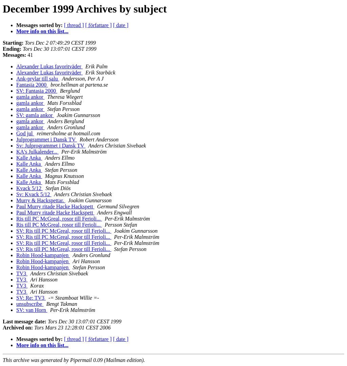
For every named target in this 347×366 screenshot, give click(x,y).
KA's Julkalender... (37, 152)
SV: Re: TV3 (31, 298)
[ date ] (120, 25)
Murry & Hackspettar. (40, 200)
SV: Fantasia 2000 (36, 91)
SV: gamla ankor (35, 115)
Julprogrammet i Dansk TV (46, 139)
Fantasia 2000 (32, 85)
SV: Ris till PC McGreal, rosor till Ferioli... (63, 231)
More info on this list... (42, 31)
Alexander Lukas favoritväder (49, 66)
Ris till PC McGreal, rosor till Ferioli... (59, 219)
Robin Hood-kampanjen (43, 255)
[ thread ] (74, 25)
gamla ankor (30, 97)
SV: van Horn (31, 310)
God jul (25, 133)
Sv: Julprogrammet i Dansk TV (50, 145)
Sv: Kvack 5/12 (34, 194)
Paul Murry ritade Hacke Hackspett (55, 206)
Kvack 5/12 (29, 188)
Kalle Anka (29, 158)
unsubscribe (29, 304)
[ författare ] (98, 25)
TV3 (21, 273)
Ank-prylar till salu (37, 79)
